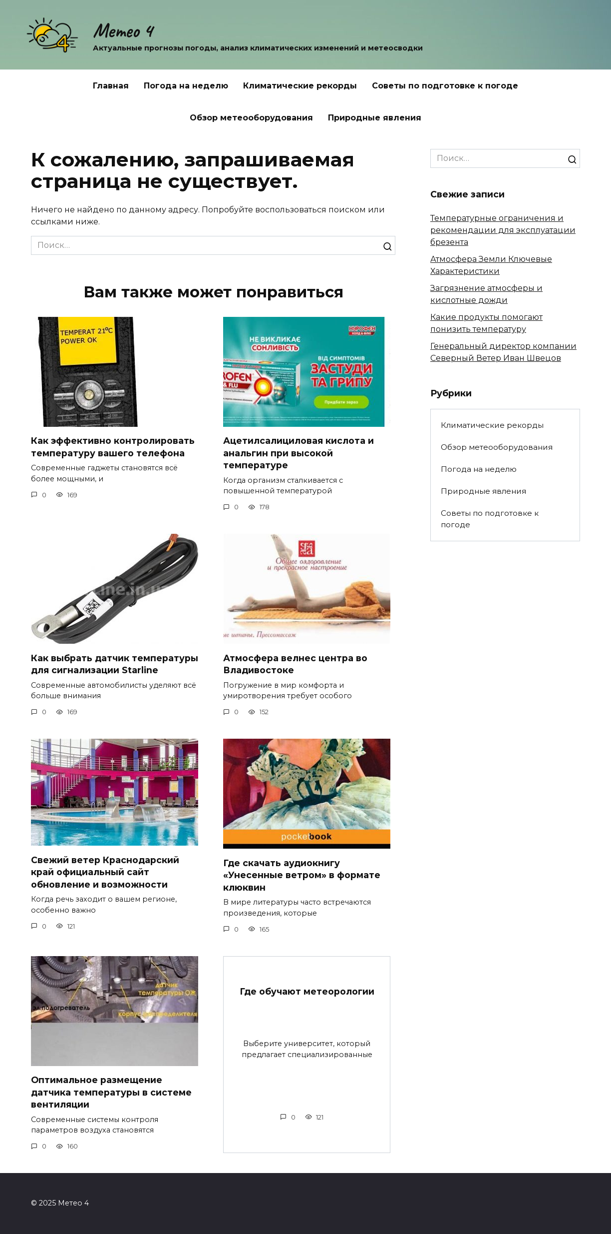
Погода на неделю (186, 85)
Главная (111, 85)
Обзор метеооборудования (251, 117)
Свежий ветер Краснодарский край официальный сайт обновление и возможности (105, 872)
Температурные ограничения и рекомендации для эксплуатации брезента (503, 230)
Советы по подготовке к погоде (445, 85)
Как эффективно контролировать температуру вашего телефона (113, 446)
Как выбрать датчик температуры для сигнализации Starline (114, 664)
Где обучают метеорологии (307, 991)
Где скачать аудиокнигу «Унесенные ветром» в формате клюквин (301, 875)
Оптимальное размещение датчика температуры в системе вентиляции (111, 1092)
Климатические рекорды (300, 85)
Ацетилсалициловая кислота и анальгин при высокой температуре (298, 452)
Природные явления (374, 117)
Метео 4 (122, 30)
